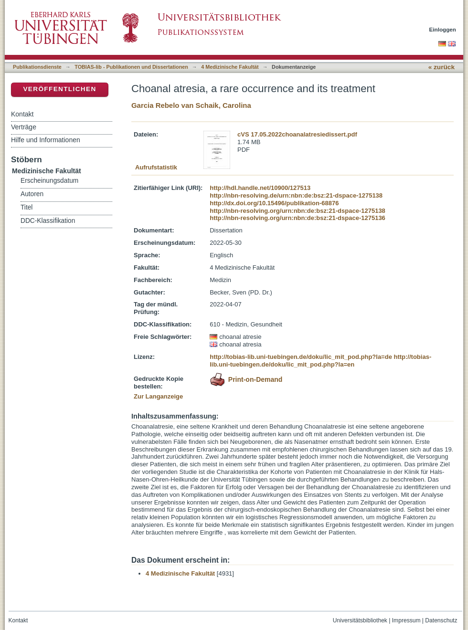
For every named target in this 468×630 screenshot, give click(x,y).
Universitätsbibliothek (360, 620)
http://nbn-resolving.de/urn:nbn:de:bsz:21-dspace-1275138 (296, 195)
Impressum (406, 620)
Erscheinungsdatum (49, 180)
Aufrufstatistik (156, 167)
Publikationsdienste (37, 67)
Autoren (32, 194)
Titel (26, 207)
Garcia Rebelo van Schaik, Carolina (191, 105)
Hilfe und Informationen (45, 140)
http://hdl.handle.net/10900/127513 (260, 187)
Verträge (23, 127)
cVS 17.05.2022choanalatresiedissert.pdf (297, 134)
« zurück (441, 67)
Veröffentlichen (59, 89)
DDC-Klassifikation (48, 220)
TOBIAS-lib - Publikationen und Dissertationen (131, 67)
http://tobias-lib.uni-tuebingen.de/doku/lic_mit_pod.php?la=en (320, 360)
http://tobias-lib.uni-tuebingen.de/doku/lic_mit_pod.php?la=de (301, 356)
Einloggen (443, 29)
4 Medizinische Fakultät (229, 67)
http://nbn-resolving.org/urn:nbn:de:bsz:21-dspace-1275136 (297, 217)
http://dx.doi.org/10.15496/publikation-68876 (274, 203)
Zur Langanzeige (158, 396)
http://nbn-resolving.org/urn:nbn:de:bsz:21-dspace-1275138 (297, 210)
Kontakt (22, 114)
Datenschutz (441, 620)
